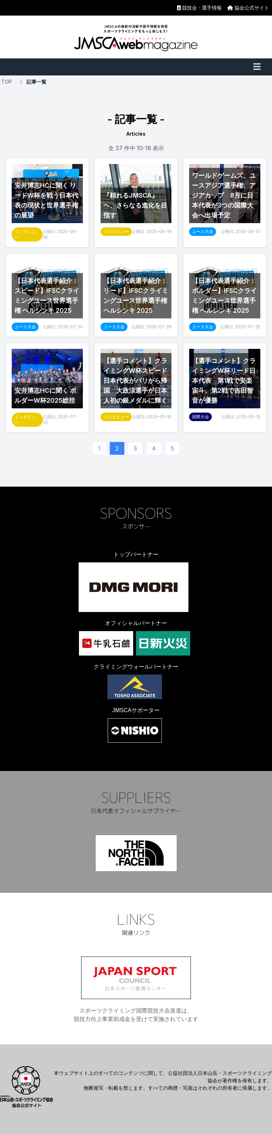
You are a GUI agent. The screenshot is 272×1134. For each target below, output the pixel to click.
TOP (6, 82)
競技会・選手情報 (199, 8)
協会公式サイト (248, 8)
